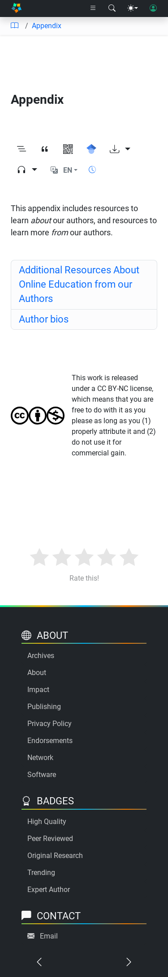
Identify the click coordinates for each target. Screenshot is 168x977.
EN (67, 170)
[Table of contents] (14, 26)
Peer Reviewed (50, 838)
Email (49, 936)
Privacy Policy (49, 723)
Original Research (55, 855)
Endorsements (50, 740)
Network (40, 757)
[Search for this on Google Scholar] (91, 149)
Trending (41, 872)
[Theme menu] (132, 8)
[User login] (153, 8)
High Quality (46, 821)
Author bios (44, 319)
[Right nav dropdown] (93, 8)
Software (41, 774)
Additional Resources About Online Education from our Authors (79, 284)
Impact (38, 689)
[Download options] (120, 149)
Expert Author (48, 889)
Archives (40, 655)
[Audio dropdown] (27, 170)
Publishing (44, 706)
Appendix (46, 25)
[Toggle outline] (21, 149)
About (36, 672)
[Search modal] (112, 8)
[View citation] (45, 149)
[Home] (16, 8)
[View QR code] (68, 149)
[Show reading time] (92, 170)
